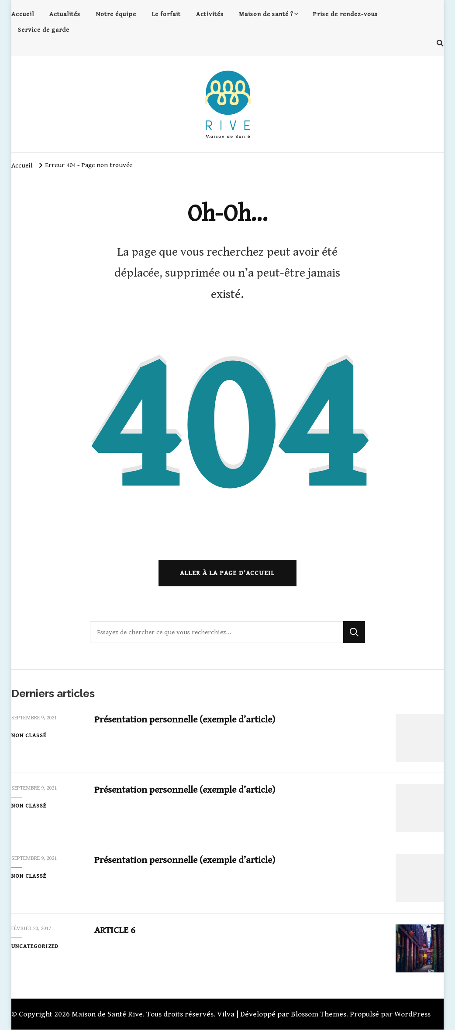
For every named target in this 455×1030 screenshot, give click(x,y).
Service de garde (43, 30)
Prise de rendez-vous (345, 14)
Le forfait (166, 14)
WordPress (412, 1014)
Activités (210, 14)
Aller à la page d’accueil (227, 573)
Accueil (22, 14)
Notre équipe (116, 14)
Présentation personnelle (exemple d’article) (186, 720)
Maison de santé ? (266, 14)
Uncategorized (35, 946)
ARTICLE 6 (114, 930)
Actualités (64, 14)
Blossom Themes (318, 1014)
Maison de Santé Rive (107, 1014)
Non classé (28, 735)
